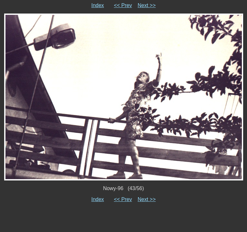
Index (97, 5)
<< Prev (123, 5)
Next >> (147, 5)
